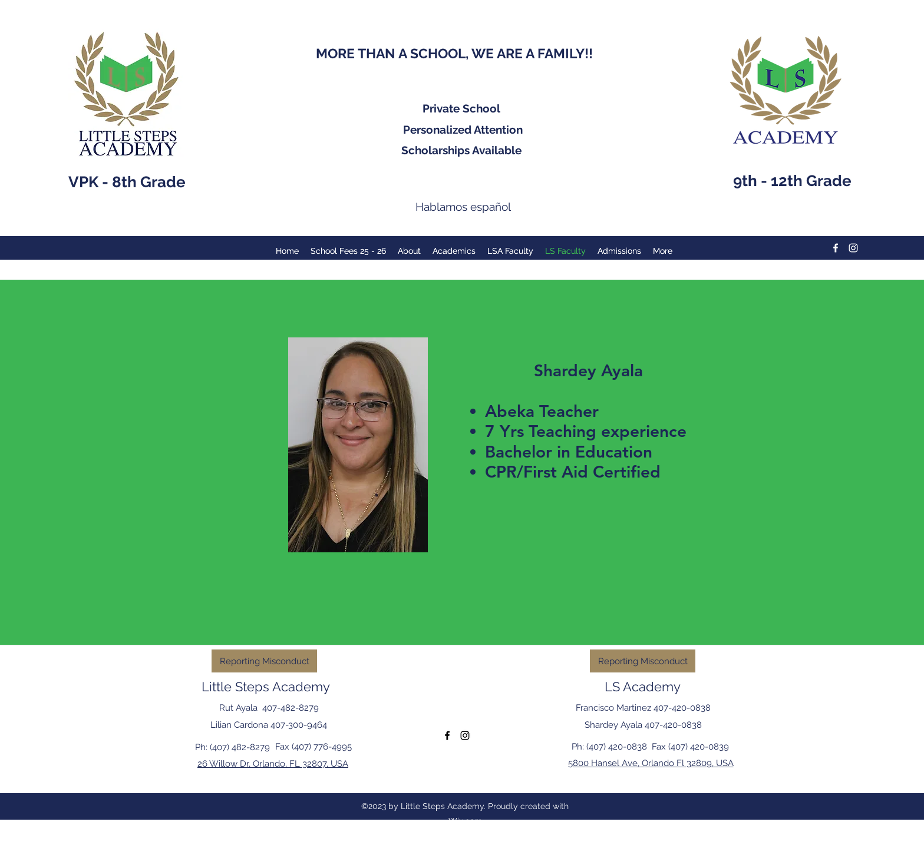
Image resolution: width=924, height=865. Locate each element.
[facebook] (836, 248)
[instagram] (853, 248)
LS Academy (643, 686)
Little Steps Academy (266, 686)
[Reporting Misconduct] (264, 660)
